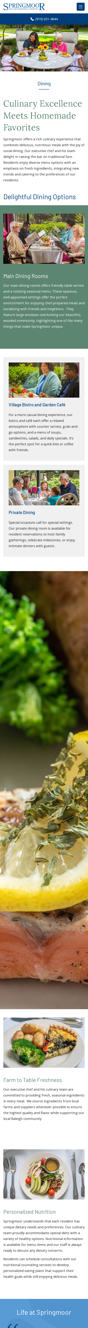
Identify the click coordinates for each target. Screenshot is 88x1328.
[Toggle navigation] (81, 7)
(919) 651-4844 (44, 19)
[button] (5, 790)
